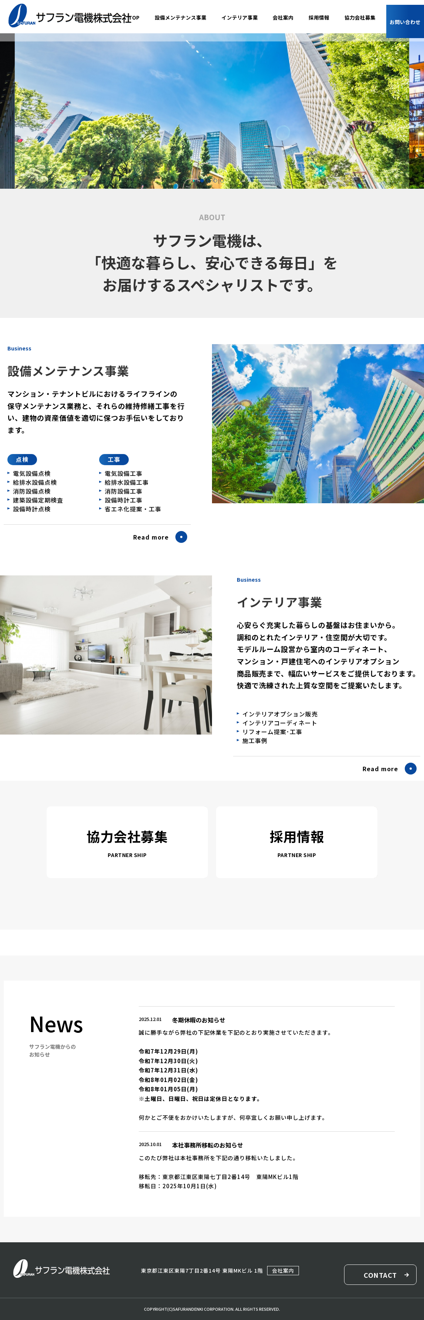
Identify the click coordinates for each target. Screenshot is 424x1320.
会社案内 (283, 1270)
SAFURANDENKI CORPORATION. (204, 1309)
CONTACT (380, 1275)
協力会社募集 (127, 835)
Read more (151, 560)
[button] (202, 180)
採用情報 (296, 835)
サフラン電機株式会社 (70, 16)
